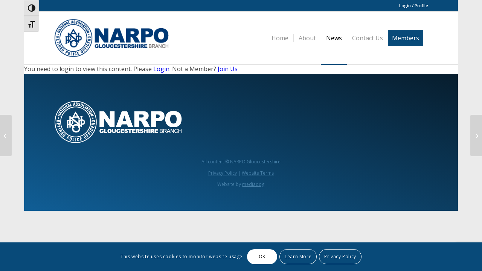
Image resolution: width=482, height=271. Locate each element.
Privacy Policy (222, 173)
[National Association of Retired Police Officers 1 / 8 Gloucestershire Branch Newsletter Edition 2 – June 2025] (476, 135)
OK (262, 256)
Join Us (228, 69)
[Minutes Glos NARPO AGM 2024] (6, 135)
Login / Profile (413, 5)
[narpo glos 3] (111, 38)
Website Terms (258, 173)
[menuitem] (411, 6)
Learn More (298, 256)
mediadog (253, 184)
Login (161, 69)
